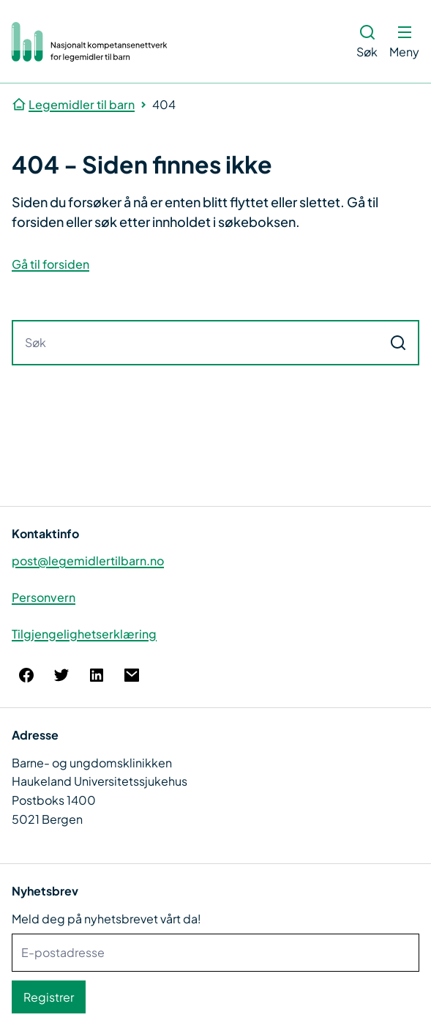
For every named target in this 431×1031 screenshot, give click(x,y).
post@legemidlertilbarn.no (88, 560)
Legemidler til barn (82, 104)
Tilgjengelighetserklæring (84, 633)
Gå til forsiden (50, 264)
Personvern (43, 597)
